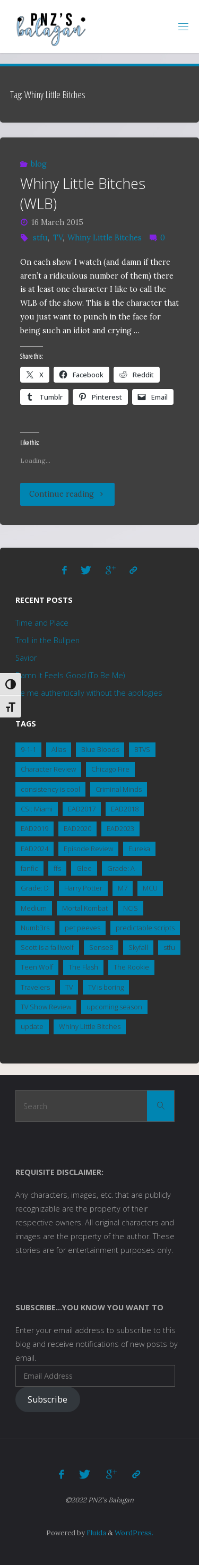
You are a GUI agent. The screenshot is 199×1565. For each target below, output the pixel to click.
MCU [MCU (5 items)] (150, 888)
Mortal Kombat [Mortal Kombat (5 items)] (85, 908)
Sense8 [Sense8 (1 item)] (101, 947)
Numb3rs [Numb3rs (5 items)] (35, 927)
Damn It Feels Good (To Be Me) (70, 675)
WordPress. (134, 1532)
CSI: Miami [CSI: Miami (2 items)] (37, 809)
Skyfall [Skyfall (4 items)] (138, 947)
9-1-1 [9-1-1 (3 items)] (28, 749)
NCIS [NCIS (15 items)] (130, 908)
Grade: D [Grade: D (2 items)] (35, 888)
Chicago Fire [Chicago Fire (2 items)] (110, 769)
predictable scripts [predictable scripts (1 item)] (145, 927)
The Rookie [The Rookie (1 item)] (131, 967)
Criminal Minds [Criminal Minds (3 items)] (119, 789)
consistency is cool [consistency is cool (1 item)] (50, 789)
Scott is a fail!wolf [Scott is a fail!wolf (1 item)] (47, 947)
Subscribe (47, 1399)
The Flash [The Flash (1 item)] (83, 967)
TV (58, 238)
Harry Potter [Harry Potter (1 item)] (83, 888)
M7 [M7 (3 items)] (122, 888)
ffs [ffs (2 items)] (57, 868)
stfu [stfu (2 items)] (169, 947)
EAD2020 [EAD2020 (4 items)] (77, 828)
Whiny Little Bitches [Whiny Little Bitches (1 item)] (89, 1026)
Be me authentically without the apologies (88, 693)
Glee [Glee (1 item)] (84, 868)
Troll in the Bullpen (47, 640)
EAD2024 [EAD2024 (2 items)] (34, 848)
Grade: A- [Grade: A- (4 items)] (122, 868)
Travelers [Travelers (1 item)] (35, 987)
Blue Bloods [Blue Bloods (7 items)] (100, 749)
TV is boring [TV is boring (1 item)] (106, 987)
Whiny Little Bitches (104, 238)
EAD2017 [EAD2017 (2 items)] (82, 809)
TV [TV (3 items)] (69, 987)
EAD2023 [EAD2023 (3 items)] (120, 828)
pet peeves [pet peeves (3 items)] (82, 927)
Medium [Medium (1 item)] (34, 908)
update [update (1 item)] (32, 1026)
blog (39, 164)
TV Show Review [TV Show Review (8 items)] (46, 1006)
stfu (40, 238)
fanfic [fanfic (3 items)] (29, 868)
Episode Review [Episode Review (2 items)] (88, 848)
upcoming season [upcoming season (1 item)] (114, 1006)
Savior (26, 658)
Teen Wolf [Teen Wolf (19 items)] (37, 967)
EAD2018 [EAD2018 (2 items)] (125, 809)
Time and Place (41, 623)
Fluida (95, 1532)
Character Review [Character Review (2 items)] (48, 769)
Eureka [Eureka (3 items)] (139, 848)
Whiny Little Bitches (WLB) (82, 193)
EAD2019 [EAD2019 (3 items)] (34, 828)
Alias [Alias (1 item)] (58, 749)
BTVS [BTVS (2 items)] (142, 749)
